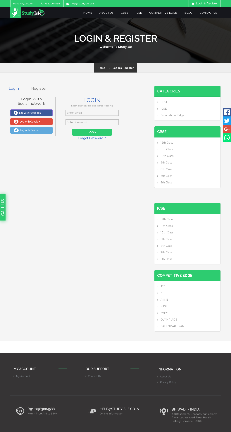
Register (39, 88)
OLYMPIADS (169, 340)
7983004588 (50, 3)
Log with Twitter (26, 130)
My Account (28, 407)
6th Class (166, 182)
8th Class (166, 169)
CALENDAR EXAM (173, 346)
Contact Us (208, 12)
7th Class (166, 176)
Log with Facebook (27, 113)
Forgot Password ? (92, 138)
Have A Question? (24, 3)
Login (14, 88)
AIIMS (164, 320)
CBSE (124, 12)
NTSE (164, 326)
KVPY (164, 333)
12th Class (167, 142)
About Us (106, 12)
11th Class (167, 149)
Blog (188, 12)
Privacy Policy (173, 412)
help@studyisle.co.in (83, 3)
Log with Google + (27, 122)
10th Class (167, 156)
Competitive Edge (163, 12)
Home (87, 12)
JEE (163, 307)
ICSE (139, 12)
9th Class (166, 162)
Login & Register (205, 3)
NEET (164, 313)
